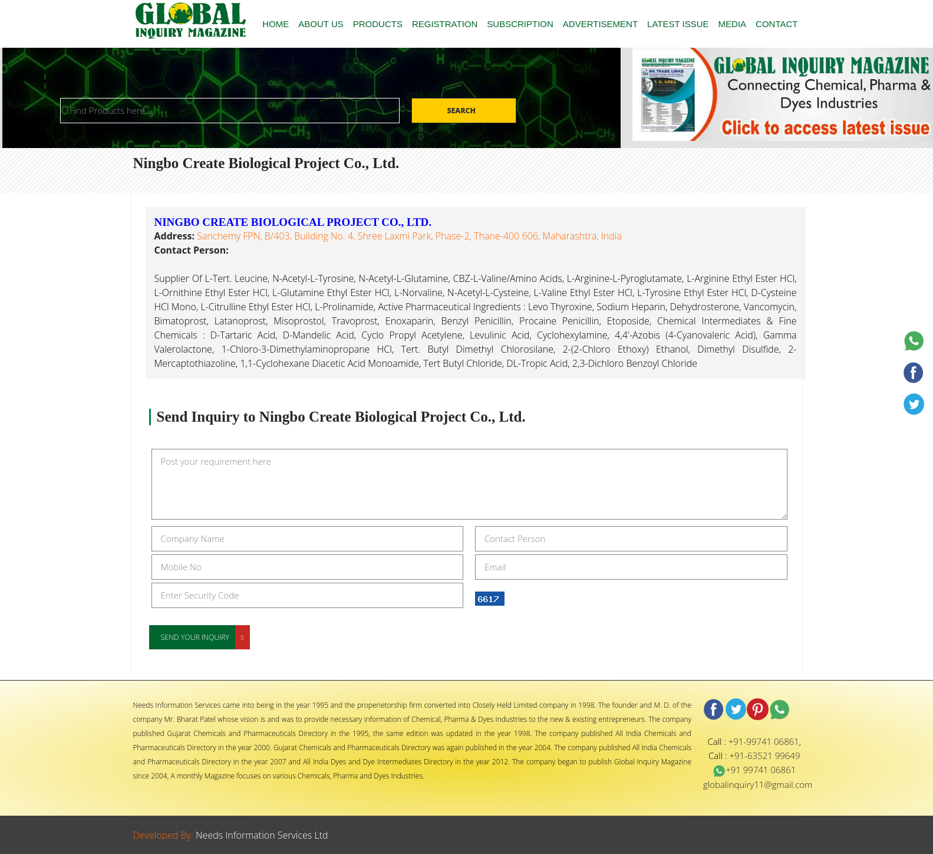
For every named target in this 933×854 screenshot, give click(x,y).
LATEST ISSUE (677, 24)
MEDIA (732, 24)
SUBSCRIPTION (520, 24)
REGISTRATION (444, 24)
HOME (275, 24)
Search (462, 111)
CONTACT (776, 24)
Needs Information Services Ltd (262, 835)
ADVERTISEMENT (600, 24)
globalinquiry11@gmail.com (757, 784)
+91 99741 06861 (754, 770)
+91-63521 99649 (764, 755)
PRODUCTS (378, 24)
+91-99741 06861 (763, 741)
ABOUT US (320, 24)
